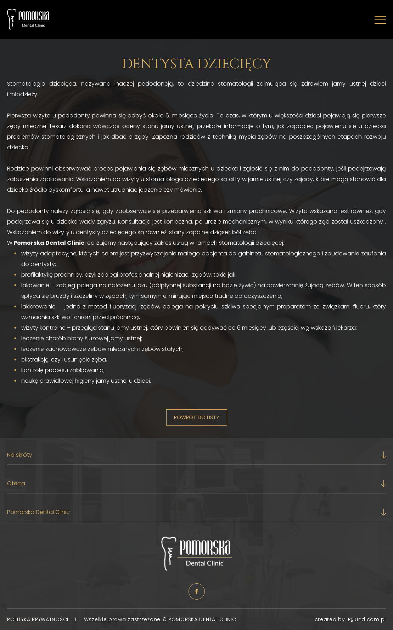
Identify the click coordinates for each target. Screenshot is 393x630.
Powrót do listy (196, 417)
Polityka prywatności (38, 619)
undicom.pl (367, 619)
